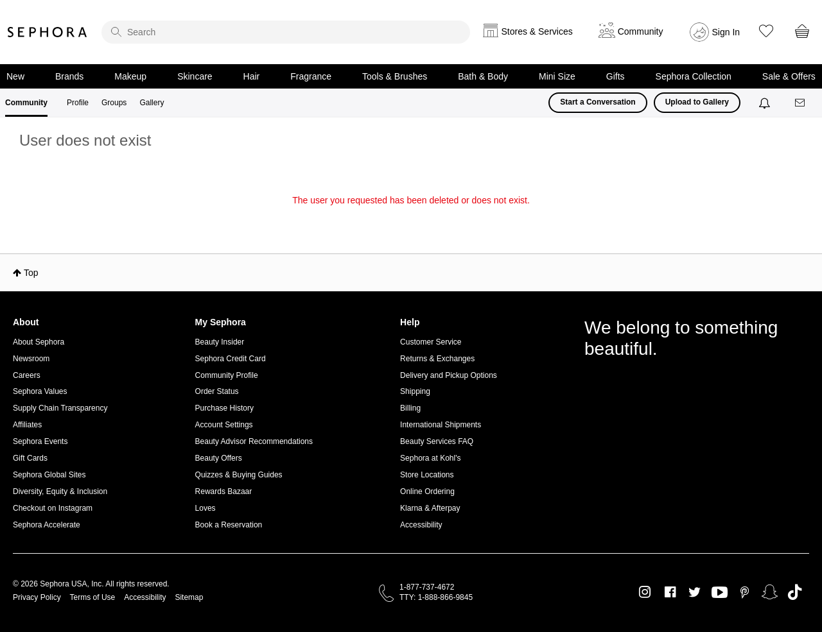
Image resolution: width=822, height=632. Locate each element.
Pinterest (745, 592)
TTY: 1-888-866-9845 (436, 597)
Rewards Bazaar (223, 491)
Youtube (720, 593)
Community (26, 102)
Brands (69, 76)
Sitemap (189, 597)
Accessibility (421, 524)
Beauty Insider (220, 341)
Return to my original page (411, 218)
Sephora (47, 32)
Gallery (151, 102)
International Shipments (440, 424)
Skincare (194, 76)
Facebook (670, 592)
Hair (251, 76)
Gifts (615, 76)
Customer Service (430, 341)
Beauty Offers (218, 458)
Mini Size (557, 76)
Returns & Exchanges (437, 358)
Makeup (130, 76)
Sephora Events (40, 441)
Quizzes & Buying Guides (239, 474)
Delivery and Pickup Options (448, 375)
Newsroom (31, 358)
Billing (410, 408)
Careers (26, 375)
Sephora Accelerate (46, 524)
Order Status (217, 391)
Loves (205, 508)
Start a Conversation (597, 102)
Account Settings (224, 424)
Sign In (726, 32)
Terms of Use (93, 597)
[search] (285, 32)
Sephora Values (40, 391)
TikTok (795, 592)
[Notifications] (766, 102)
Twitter (694, 592)
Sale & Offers (789, 76)
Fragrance (310, 76)
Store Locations (426, 474)
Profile (78, 102)
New (15, 76)
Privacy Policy (37, 597)
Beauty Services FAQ (436, 441)
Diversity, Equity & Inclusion (60, 491)
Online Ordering (427, 491)
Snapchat (770, 592)
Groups (114, 102)
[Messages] (801, 103)
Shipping (415, 391)
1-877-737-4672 (426, 587)
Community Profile (226, 375)
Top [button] (31, 273)
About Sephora (38, 341)
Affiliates (27, 424)
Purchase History (224, 408)
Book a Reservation (229, 524)
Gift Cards (30, 458)
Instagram (645, 592)
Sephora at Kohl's (430, 458)
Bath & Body (483, 76)
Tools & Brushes (394, 76)
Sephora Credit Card (230, 358)
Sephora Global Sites (49, 474)
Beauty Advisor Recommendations (254, 441)
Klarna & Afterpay (430, 508)
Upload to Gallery (697, 102)
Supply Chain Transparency (60, 408)
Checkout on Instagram (52, 508)
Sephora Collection (693, 76)
